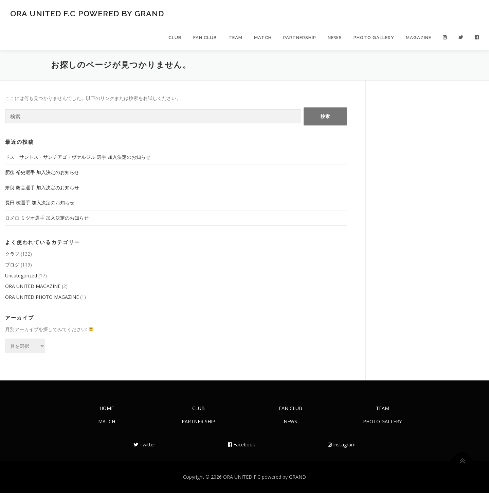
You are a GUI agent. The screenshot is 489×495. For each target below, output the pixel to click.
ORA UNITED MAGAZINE (32, 288)
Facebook (241, 446)
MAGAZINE (418, 38)
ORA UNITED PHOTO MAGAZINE (42, 299)
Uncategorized (21, 277)
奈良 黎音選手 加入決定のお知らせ (42, 189)
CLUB (175, 38)
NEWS (335, 38)
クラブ (12, 256)
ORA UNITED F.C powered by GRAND (87, 13)
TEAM (235, 38)
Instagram (342, 446)
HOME (106, 410)
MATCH (263, 38)
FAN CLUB (205, 38)
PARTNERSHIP (299, 38)
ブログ (12, 266)
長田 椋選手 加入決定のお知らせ (39, 204)
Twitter (144, 446)
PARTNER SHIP (198, 423)
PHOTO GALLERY (374, 38)
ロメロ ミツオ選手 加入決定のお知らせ (47, 220)
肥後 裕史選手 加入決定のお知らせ (42, 174)
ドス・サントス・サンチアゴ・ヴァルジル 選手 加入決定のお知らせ (77, 159)
